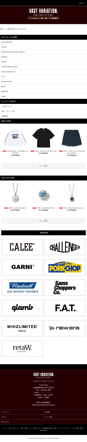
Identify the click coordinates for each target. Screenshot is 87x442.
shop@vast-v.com (46, 392)
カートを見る (49, 417)
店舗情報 (4, 116)
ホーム (5, 428)
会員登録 (47, 412)
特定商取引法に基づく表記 (49, 428)
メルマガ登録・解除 (77, 428)
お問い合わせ (5, 422)
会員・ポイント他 (7, 111)
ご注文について (7, 106)
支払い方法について (14, 428)
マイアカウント (5, 412)
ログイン (3, 417)
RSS (41, 430)
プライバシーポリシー (64, 428)
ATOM (45, 430)
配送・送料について (26, 428)
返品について (37, 428)
